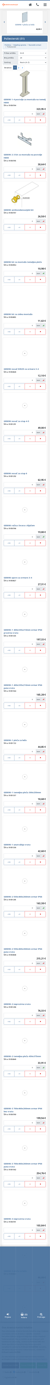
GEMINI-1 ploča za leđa (15, 740)
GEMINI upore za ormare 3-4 (18, 577)
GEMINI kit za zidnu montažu (18, 314)
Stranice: (8, 67)
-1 (30, 120)
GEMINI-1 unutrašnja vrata (17, 844)
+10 (9, 120)
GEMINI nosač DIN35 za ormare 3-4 (21, 369)
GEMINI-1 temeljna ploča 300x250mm (22, 792)
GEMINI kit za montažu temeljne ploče (23, 262)
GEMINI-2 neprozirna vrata (17, 1004)
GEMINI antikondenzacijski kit (19, 210)
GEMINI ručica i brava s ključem (19, 525)
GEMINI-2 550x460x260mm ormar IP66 (23, 896)
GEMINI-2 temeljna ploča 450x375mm (22, 1056)
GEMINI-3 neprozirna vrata (17, 1218)
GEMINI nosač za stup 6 (15, 473)
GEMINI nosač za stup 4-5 (16, 421)
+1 (19, 120)
